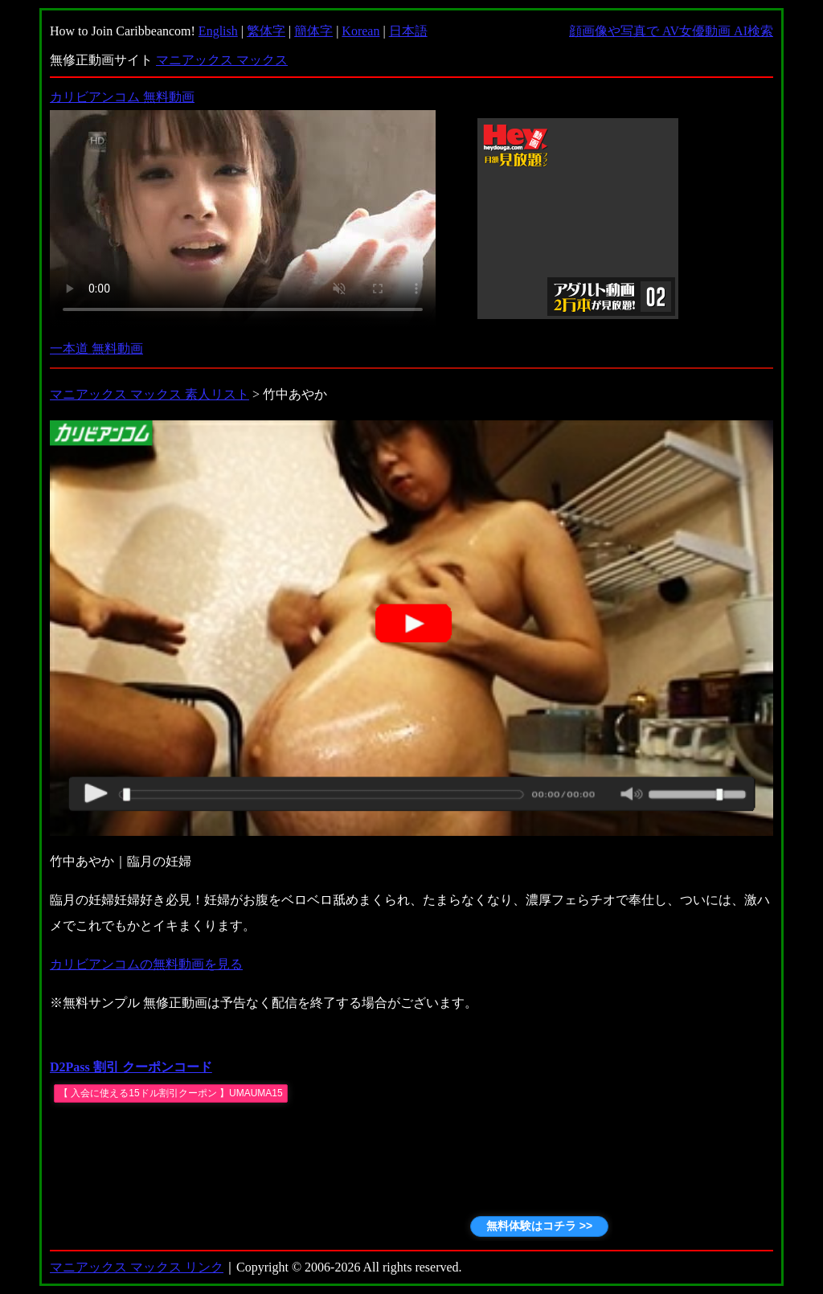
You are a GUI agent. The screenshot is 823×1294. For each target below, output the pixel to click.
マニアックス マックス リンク (136, 1267)
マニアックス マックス (222, 60)
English (218, 31)
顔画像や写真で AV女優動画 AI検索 (671, 31)
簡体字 (313, 31)
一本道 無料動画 (96, 348)
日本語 (408, 31)
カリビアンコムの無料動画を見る (146, 964)
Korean (360, 31)
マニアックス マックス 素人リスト (149, 394)
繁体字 (266, 31)
